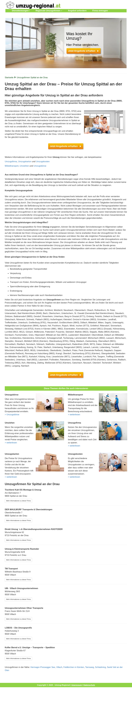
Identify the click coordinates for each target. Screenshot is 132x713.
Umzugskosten (43, 161)
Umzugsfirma (11, 161)
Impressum (77, 685)
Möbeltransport (12, 166)
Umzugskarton (24, 161)
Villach (59, 667)
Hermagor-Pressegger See (42, 667)
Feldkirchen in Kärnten (73, 667)
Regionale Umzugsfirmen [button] (49, 11)
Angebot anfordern (77, 11)
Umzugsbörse (40, 166)
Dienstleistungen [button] (21, 11)
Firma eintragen (100, 11)
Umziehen (24, 166)
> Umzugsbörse (12, 414)
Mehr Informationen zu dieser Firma (18, 501)
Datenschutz (89, 685)
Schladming (100, 667)
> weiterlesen (74, 414)
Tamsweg (89, 667)
